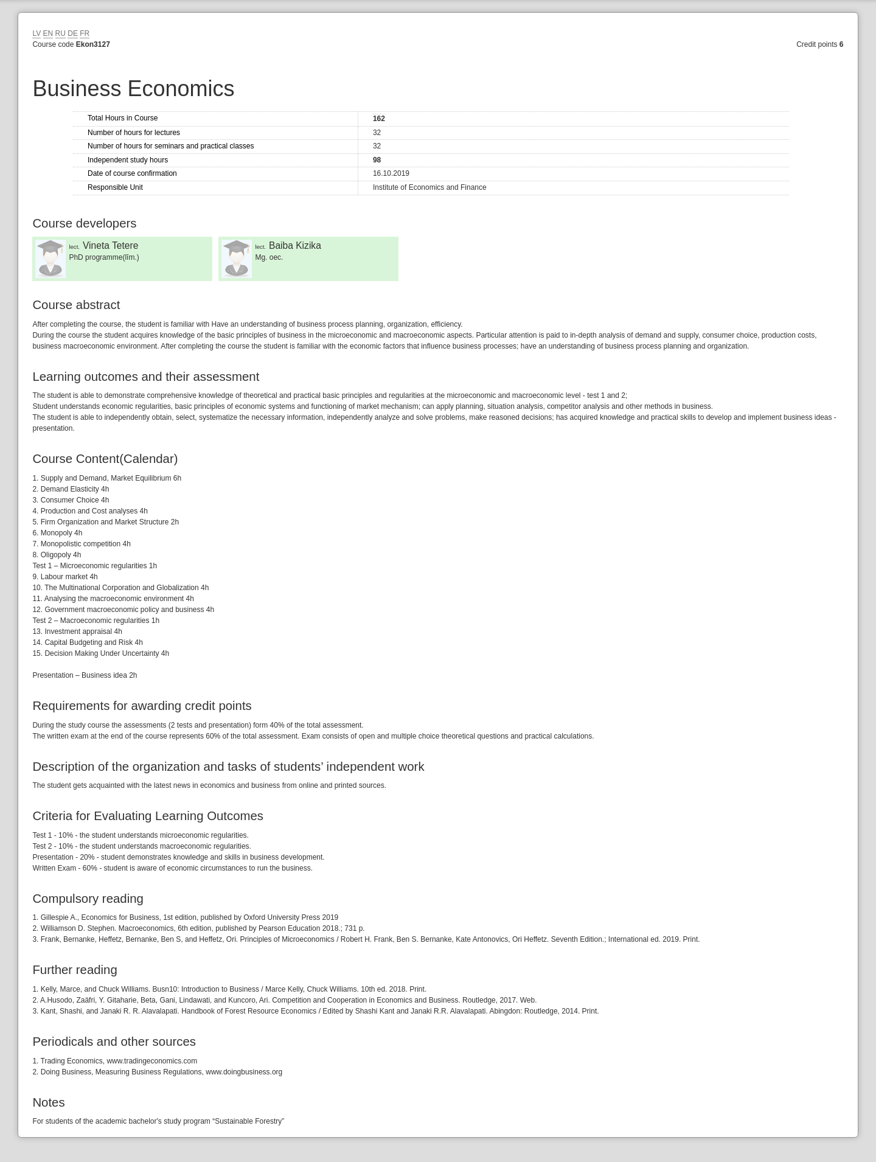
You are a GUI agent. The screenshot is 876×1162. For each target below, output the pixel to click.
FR (84, 33)
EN (48, 33)
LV (36, 33)
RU (60, 33)
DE (73, 33)
